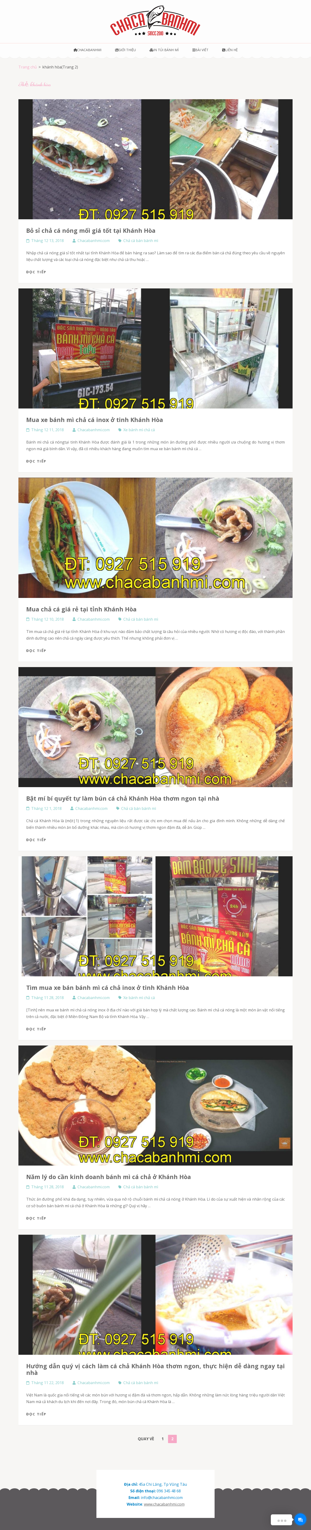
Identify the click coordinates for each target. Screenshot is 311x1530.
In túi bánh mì (164, 50)
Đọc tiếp (36, 271)
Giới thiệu (125, 50)
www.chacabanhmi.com (164, 1504)
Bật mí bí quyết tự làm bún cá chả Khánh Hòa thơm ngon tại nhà (122, 798)
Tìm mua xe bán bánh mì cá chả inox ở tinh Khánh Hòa (107, 987)
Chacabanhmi (87, 50)
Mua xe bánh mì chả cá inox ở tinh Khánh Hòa (94, 420)
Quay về (146, 1438)
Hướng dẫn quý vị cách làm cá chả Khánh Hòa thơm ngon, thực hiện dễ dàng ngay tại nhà (155, 1369)
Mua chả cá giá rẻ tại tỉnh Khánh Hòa (81, 609)
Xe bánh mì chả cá (139, 429)
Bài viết (200, 50)
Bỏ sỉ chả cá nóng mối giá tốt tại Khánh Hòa (91, 230)
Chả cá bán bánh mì (140, 240)
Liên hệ (230, 50)
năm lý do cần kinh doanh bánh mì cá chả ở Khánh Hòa (108, 1177)
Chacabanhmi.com (94, 240)
